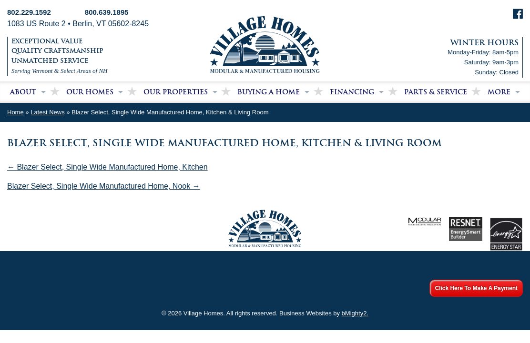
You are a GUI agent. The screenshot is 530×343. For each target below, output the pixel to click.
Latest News (48, 112)
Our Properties (175, 92)
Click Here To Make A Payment (476, 288)
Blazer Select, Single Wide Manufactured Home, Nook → (103, 186)
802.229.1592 (29, 12)
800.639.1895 (107, 12)
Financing (352, 92)
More (499, 92)
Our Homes (89, 92)
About (23, 92)
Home (15, 112)
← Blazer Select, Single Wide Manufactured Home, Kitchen (107, 167)
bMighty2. (355, 313)
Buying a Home (268, 92)
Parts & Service (435, 92)
